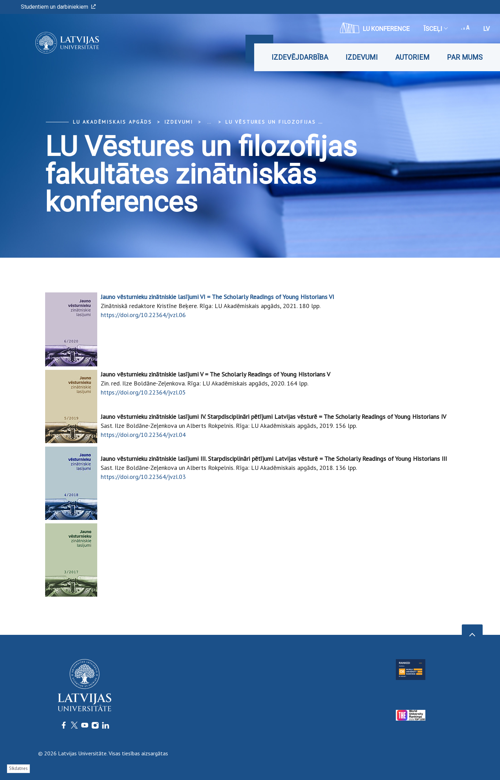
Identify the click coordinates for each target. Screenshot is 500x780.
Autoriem (412, 57)
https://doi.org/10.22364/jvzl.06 (143, 315)
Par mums (465, 57)
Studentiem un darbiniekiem (58, 6)
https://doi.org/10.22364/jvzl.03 (143, 477)
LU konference (375, 28)
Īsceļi (435, 28)
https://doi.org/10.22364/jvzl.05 (143, 392)
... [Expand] (209, 122)
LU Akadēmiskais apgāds (112, 122)
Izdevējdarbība (300, 57)
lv (486, 28)
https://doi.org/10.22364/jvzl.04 (143, 435)
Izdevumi (361, 57)
